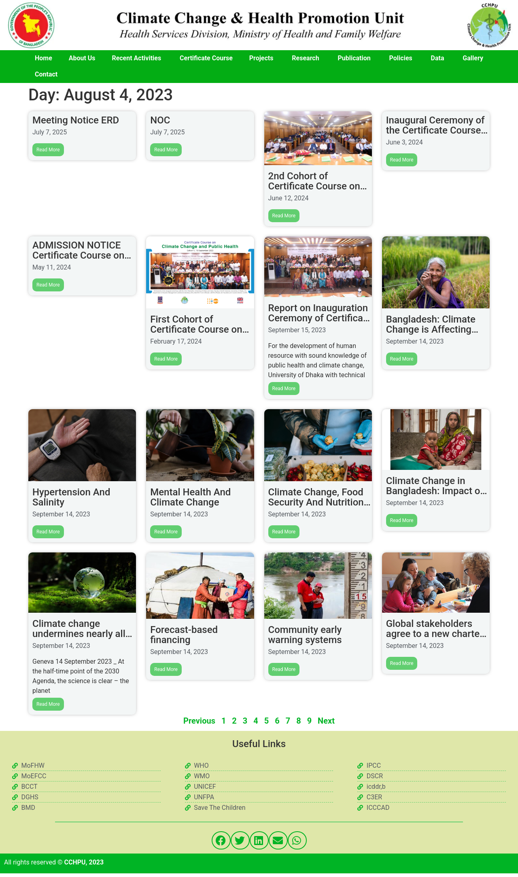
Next (326, 720)
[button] (221, 840)
